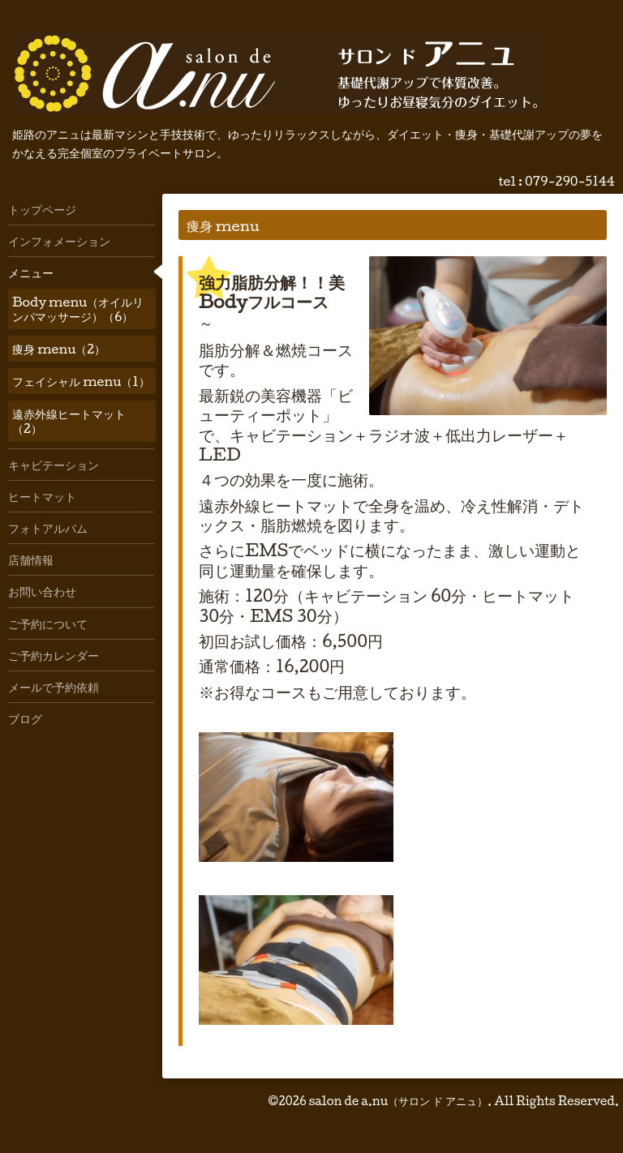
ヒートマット (42, 496)
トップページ (42, 209)
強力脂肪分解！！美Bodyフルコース (272, 292)
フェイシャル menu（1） (81, 381)
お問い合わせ (42, 591)
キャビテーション (53, 464)
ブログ (25, 718)
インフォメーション (59, 241)
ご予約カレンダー (53, 655)
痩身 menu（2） (58, 348)
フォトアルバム (48, 528)
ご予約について (48, 623)
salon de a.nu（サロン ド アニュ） (398, 1101)
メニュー (31, 272)
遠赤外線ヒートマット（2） (69, 420)
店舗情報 (31, 559)
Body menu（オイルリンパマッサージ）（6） (78, 309)
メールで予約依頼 (53, 686)
